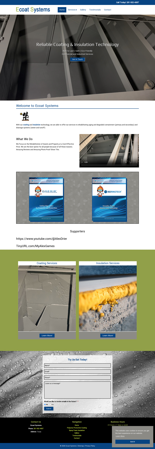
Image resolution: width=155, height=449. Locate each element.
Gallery (83, 9)
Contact (107, 9)
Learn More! (47, 335)
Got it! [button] (132, 442)
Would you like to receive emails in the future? (61, 402)
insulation (36, 125)
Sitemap (81, 446)
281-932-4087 (38, 429)
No (47, 404)
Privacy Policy (90, 446)
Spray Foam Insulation (77, 430)
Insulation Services (107, 263)
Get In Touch (77, 59)
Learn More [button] (120, 436)
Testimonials (95, 9)
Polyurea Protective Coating (77, 428)
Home (62, 9)
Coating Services (47, 263)
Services (72, 9)
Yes (52, 404)
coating (26, 125)
